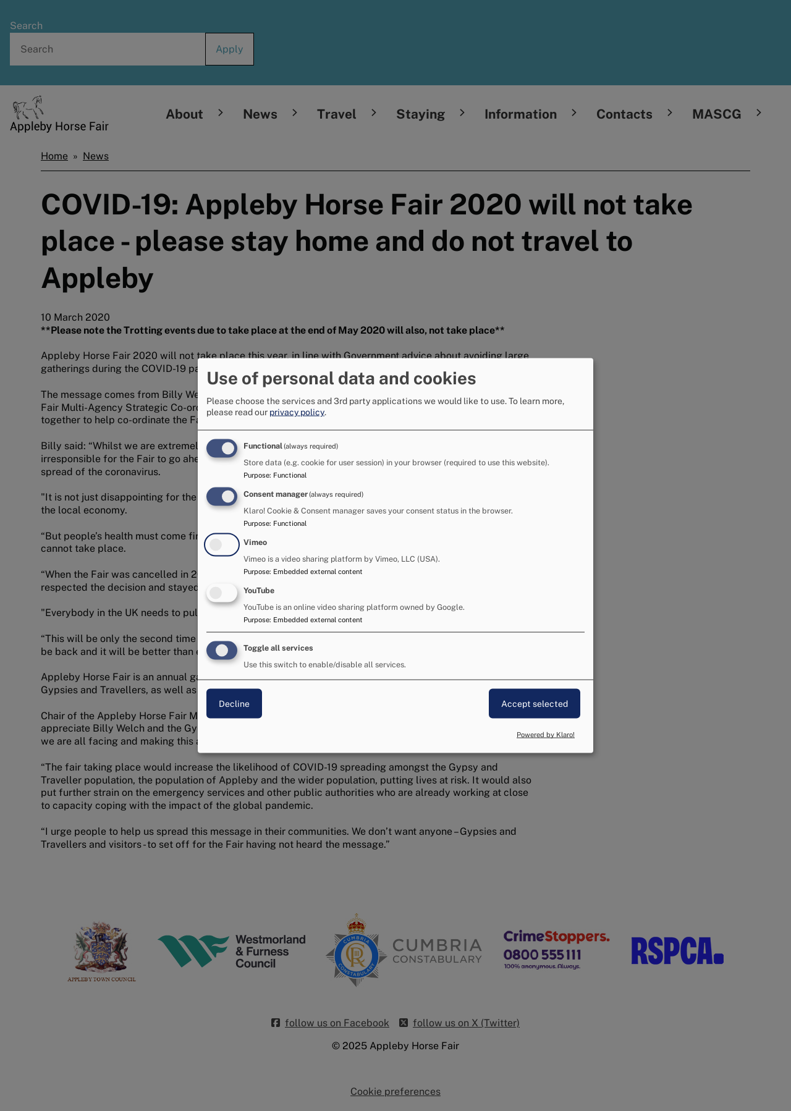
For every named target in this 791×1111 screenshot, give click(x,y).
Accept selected (534, 703)
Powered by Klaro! (546, 734)
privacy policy (296, 412)
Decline (234, 703)
